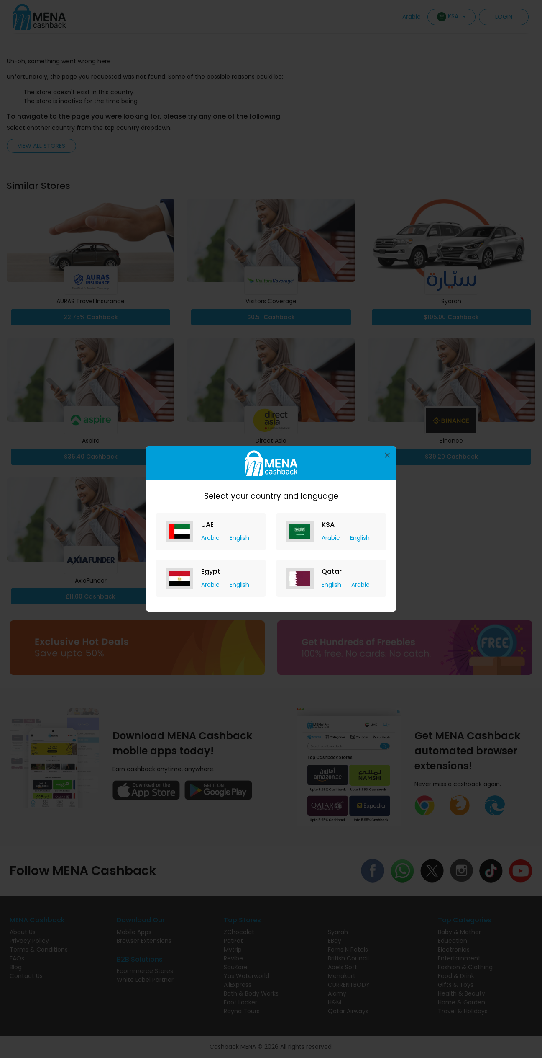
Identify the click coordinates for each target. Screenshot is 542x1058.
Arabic (211, 538)
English (239, 538)
